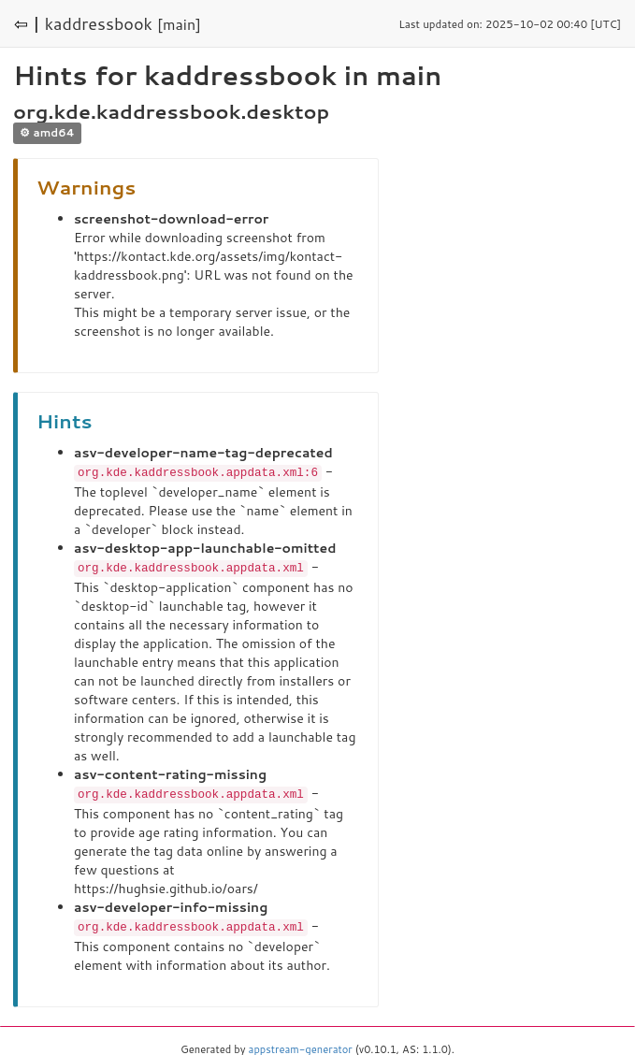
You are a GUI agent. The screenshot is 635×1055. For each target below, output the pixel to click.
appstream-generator (301, 1045)
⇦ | (27, 23)
